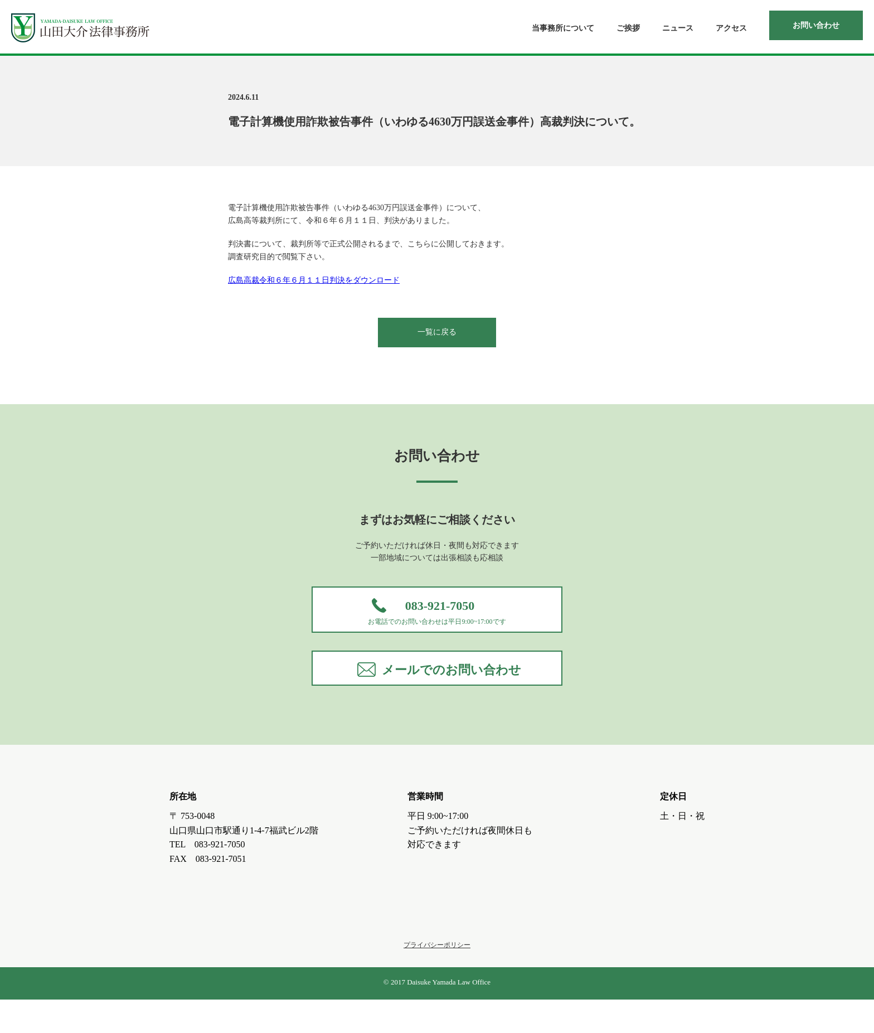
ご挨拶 (628, 27)
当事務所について (563, 27)
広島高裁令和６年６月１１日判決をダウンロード (314, 280)
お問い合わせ (816, 25)
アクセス (731, 27)
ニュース (677, 27)
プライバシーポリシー (437, 978)
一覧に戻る (437, 332)
